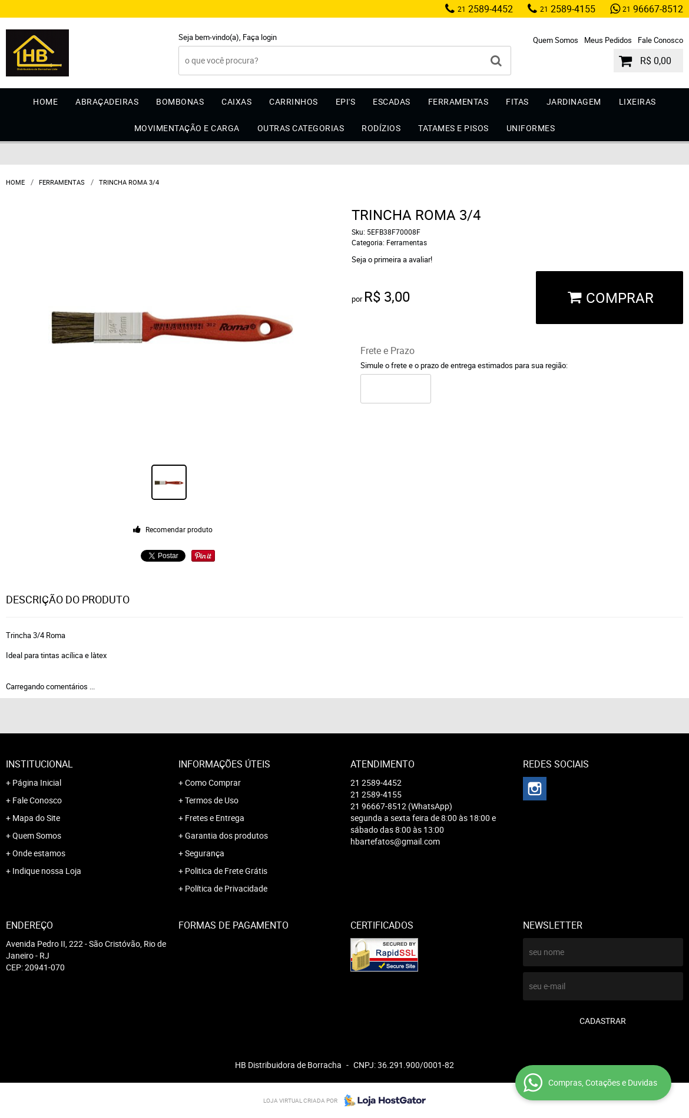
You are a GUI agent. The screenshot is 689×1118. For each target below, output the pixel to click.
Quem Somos (555, 40)
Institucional (39, 763)
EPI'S (346, 101)
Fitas (517, 101)
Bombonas (180, 101)
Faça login (260, 37)
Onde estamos (38, 853)
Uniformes (530, 128)
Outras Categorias (300, 128)
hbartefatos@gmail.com (395, 841)
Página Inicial (36, 782)
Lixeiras (637, 101)
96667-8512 (652, 8)
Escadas (391, 101)
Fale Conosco (660, 40)
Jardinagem (573, 101)
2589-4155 (567, 8)
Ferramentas (458, 101)
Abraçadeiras (106, 101)
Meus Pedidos (608, 40)
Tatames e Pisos (453, 128)
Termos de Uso (211, 800)
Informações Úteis (224, 763)
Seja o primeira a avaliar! (392, 259)
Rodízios (381, 128)
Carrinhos (293, 101)
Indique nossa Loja (46, 870)
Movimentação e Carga (187, 128)
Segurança (204, 853)
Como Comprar (213, 782)
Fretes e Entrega (214, 817)
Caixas (236, 101)
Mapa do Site (36, 817)
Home (45, 101)
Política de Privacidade (226, 888)
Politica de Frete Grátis (226, 870)
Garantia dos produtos (226, 835)
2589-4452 (485, 8)
